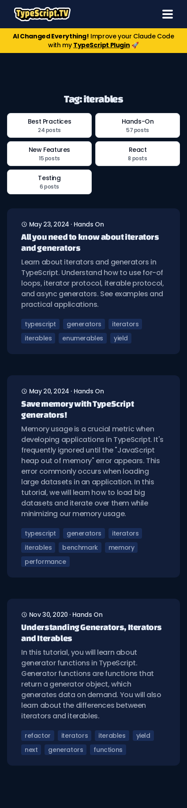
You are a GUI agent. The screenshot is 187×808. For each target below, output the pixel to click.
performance (45, 561)
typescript (40, 324)
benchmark (79, 547)
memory (121, 547)
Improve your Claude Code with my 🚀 (93, 40)
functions (108, 749)
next (31, 749)
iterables (38, 338)
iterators (125, 324)
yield (121, 338)
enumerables (82, 338)
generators (84, 324)
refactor (38, 735)
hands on (89, 224)
